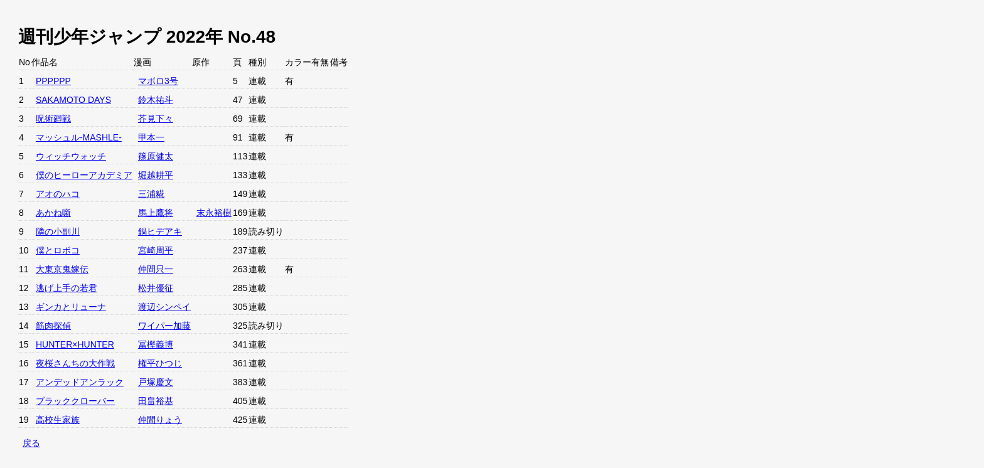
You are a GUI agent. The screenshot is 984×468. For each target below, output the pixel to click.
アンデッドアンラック (80, 382)
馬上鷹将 (155, 213)
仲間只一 (155, 269)
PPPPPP (53, 81)
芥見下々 (155, 119)
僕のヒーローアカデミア (84, 175)
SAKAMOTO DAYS (73, 100)
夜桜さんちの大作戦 (75, 363)
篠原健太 (155, 156)
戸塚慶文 (155, 382)
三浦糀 (151, 194)
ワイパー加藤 (164, 326)
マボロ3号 (158, 81)
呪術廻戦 (53, 119)
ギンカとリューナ (71, 307)
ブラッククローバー (75, 401)
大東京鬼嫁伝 (62, 269)
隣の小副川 (58, 231)
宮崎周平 (155, 250)
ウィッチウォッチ (71, 156)
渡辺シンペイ (164, 307)
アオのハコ (58, 194)
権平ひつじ (160, 363)
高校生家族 (58, 420)
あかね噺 (53, 213)
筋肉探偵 (53, 326)
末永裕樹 (214, 213)
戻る (31, 443)
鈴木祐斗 (155, 100)
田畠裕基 (155, 401)
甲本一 (151, 137)
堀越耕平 (155, 175)
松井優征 (155, 288)
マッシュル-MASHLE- (79, 137)
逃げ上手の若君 (66, 288)
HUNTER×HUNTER (75, 344)
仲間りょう (160, 420)
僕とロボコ (58, 250)
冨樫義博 (155, 344)
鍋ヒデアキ (160, 231)
